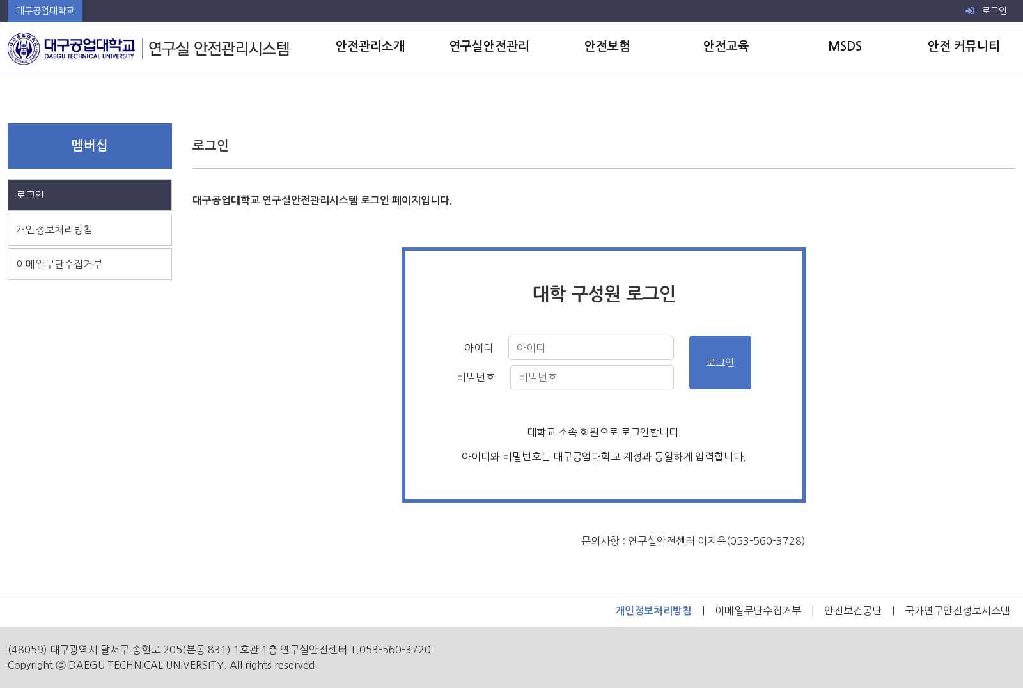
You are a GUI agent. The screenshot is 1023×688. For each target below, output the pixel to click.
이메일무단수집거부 (59, 264)
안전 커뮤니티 (964, 46)
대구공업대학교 (45, 10)
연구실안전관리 (489, 46)
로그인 (986, 10)
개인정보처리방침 (54, 229)
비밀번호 (476, 377)
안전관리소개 (370, 46)
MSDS (845, 46)
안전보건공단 (853, 611)
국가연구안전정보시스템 (957, 611)
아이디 (475, 348)
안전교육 (726, 46)
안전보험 (607, 46)
